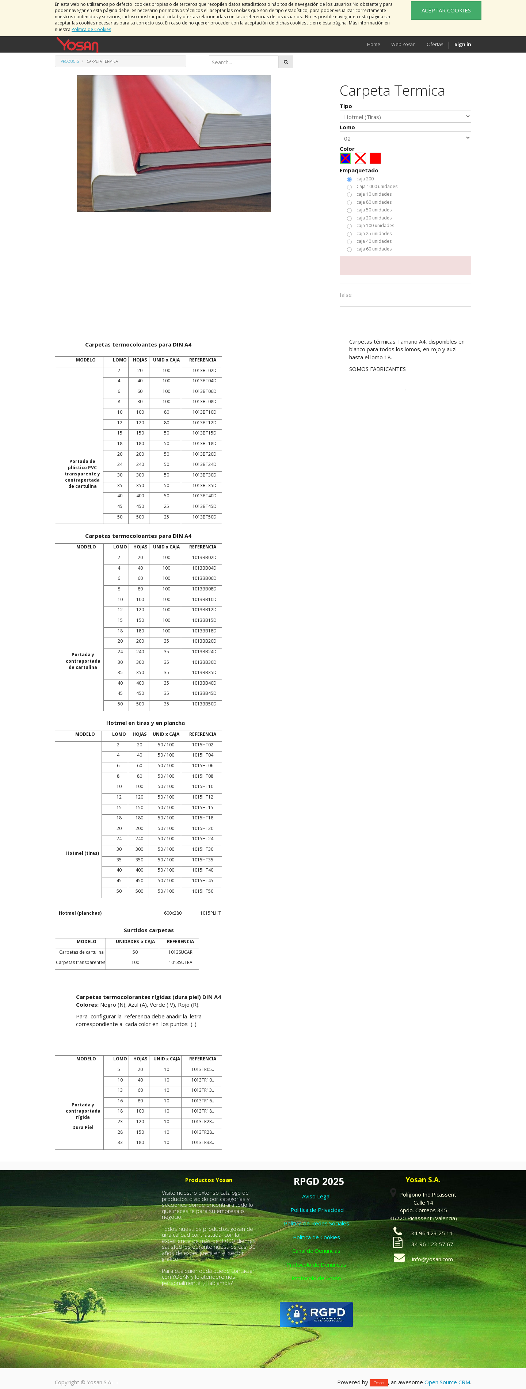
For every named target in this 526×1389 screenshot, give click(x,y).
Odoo (379, 1382)
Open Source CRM (447, 1382)
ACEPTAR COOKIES (446, 10)
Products (70, 61)
